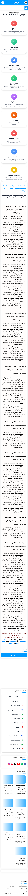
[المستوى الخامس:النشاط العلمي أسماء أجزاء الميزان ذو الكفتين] (20, 803)
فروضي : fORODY (14, 3)
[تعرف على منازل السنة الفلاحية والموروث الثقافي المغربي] (20, 779)
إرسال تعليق (14, 655)
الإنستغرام (12, 641)
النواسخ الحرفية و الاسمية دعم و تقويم (8, 833)
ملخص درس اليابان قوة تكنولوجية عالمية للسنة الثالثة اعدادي (8, 810)
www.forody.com (12, 630)
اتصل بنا (12, 886)
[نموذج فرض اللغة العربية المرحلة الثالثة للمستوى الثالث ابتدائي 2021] (20, 827)
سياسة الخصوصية (9, 888)
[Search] (2, 2)
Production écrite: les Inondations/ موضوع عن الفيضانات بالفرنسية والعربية (8, 788)
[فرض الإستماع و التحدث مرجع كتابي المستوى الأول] (20, 851)
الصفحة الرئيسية (23, 886)
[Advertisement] (14, 672)
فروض (25, 891)
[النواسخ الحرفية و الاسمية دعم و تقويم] (7, 827)
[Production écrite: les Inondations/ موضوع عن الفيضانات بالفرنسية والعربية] (7, 779)
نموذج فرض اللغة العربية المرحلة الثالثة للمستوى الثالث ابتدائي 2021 (20, 835)
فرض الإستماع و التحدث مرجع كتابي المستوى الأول (21, 858)
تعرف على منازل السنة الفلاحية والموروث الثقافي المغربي (20, 787)
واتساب (11, 643)
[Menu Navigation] (23, 2)
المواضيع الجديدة (22, 888)
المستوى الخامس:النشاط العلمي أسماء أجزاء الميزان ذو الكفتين (21, 811)
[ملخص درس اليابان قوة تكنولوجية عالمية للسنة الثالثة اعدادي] (7, 803)
